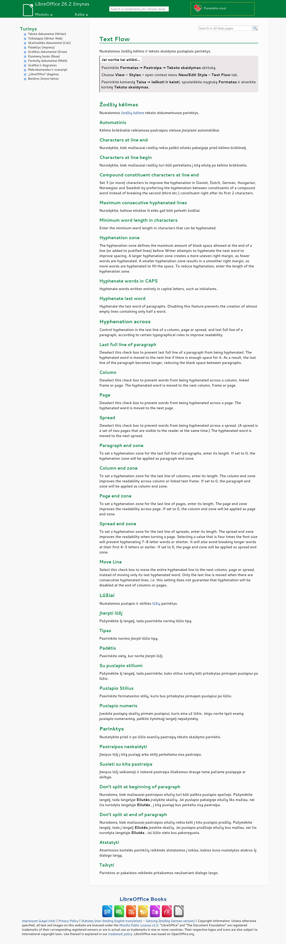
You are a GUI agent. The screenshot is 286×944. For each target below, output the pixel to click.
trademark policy (120, 934)
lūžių (156, 603)
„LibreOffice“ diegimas (43, 74)
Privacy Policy (68, 921)
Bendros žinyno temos (43, 78)
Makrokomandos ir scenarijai (47, 70)
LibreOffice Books (143, 898)
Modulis (42, 14)
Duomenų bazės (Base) (44, 56)
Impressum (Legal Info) (38, 921)
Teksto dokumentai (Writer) (47, 34)
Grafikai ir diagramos (42, 65)
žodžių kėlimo (132, 112)
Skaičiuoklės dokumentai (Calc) (49, 43)
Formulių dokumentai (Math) (47, 61)
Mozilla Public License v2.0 (138, 925)
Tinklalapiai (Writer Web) (45, 38)
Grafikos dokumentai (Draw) (47, 52)
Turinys (28, 29)
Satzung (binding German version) (170, 921)
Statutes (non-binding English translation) (111, 921)
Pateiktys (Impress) (41, 47)
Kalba (79, 14)
